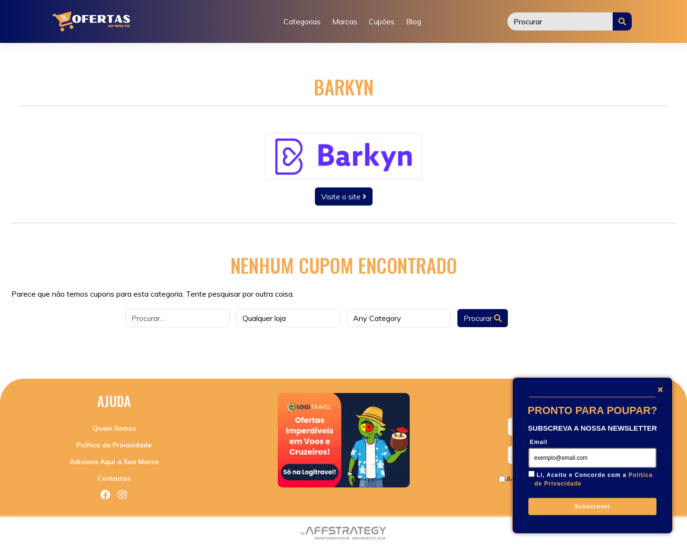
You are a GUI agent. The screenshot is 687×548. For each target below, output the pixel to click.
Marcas (344, 21)
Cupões (381, 21)
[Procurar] (560, 21)
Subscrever (592, 506)
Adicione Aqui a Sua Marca (114, 461)
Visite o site (343, 196)
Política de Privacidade (114, 445)
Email (538, 442)
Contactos (114, 478)
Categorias (302, 21)
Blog (413, 21)
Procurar (483, 318)
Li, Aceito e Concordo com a (594, 479)
